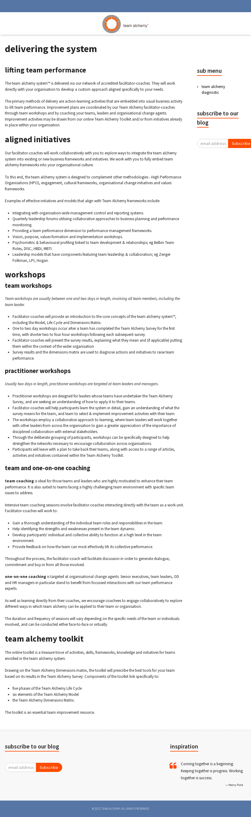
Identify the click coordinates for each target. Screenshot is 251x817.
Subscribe (49, 767)
